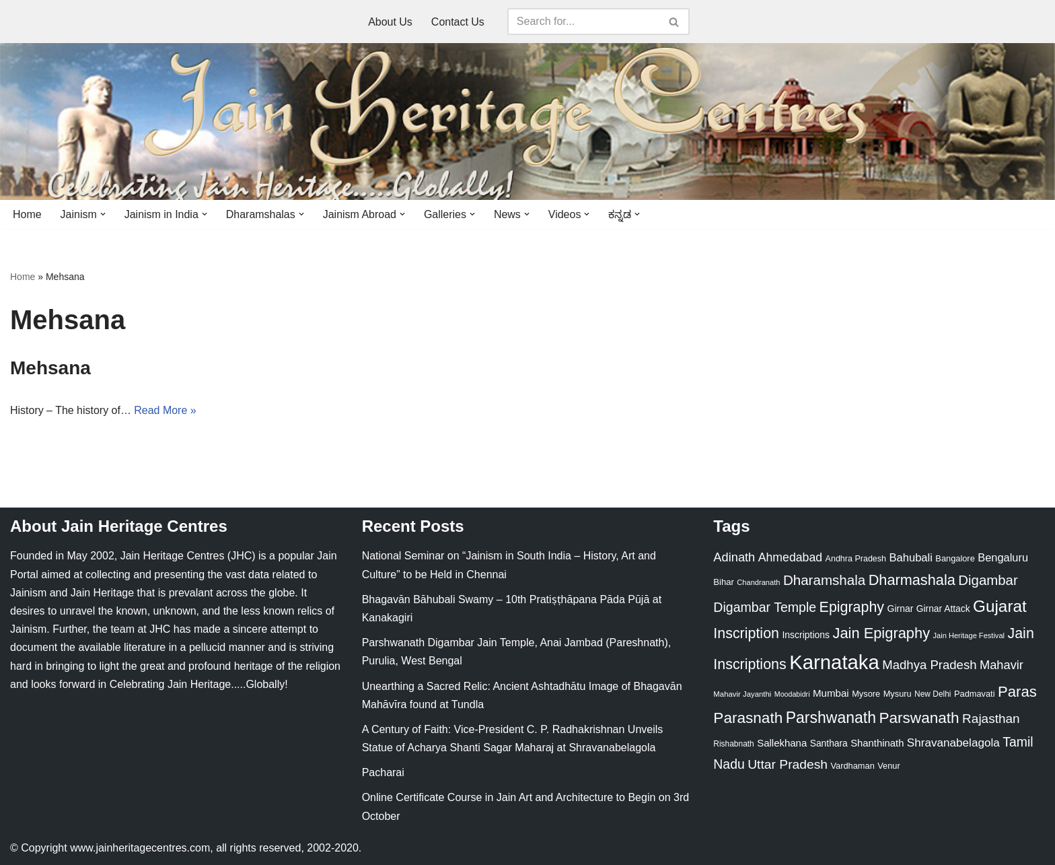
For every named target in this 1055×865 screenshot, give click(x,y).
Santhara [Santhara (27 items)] (829, 743)
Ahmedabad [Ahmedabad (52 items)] (790, 558)
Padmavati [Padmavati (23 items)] (974, 694)
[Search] (583, 21)
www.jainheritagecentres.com (140, 848)
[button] (103, 214)
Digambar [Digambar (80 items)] (988, 580)
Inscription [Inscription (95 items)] (746, 633)
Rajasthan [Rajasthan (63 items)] (991, 719)
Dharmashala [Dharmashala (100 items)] (912, 580)
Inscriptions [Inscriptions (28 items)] (806, 634)
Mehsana (50, 367)
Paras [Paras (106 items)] (1017, 691)
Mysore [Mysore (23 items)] (866, 694)
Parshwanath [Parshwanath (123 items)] (831, 717)
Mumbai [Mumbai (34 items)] (831, 693)
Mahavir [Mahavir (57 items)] (1001, 665)
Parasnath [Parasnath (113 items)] (748, 718)
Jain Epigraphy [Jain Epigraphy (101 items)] (881, 633)
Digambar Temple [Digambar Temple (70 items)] (764, 607)
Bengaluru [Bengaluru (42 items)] (1003, 558)
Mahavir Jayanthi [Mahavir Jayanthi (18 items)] (742, 694)
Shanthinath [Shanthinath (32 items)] (877, 743)
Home (27, 214)
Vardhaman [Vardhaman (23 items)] (853, 766)
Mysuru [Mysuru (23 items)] (897, 694)
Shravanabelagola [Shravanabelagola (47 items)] (953, 742)
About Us (390, 22)
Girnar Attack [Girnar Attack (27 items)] (943, 609)
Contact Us (457, 22)
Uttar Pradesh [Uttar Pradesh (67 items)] (788, 764)
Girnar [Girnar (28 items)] (900, 609)
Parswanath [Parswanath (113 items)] (919, 718)
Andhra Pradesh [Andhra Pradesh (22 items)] (856, 559)
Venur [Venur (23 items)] (888, 766)
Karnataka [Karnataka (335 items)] (834, 662)
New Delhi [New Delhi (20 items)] (932, 694)
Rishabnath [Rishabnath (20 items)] (733, 744)
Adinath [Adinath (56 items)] (734, 558)
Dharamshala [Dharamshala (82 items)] (824, 580)
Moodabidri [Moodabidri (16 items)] (792, 694)
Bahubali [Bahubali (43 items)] (910, 558)
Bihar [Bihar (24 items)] (723, 582)
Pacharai (383, 772)
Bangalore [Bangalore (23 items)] (954, 559)
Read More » (166, 411)
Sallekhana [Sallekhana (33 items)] (782, 743)
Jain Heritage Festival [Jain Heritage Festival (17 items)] (969, 635)
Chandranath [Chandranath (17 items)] (758, 582)
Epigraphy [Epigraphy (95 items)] (852, 608)
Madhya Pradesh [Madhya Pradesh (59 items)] (929, 665)
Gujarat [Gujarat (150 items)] (1000, 607)
